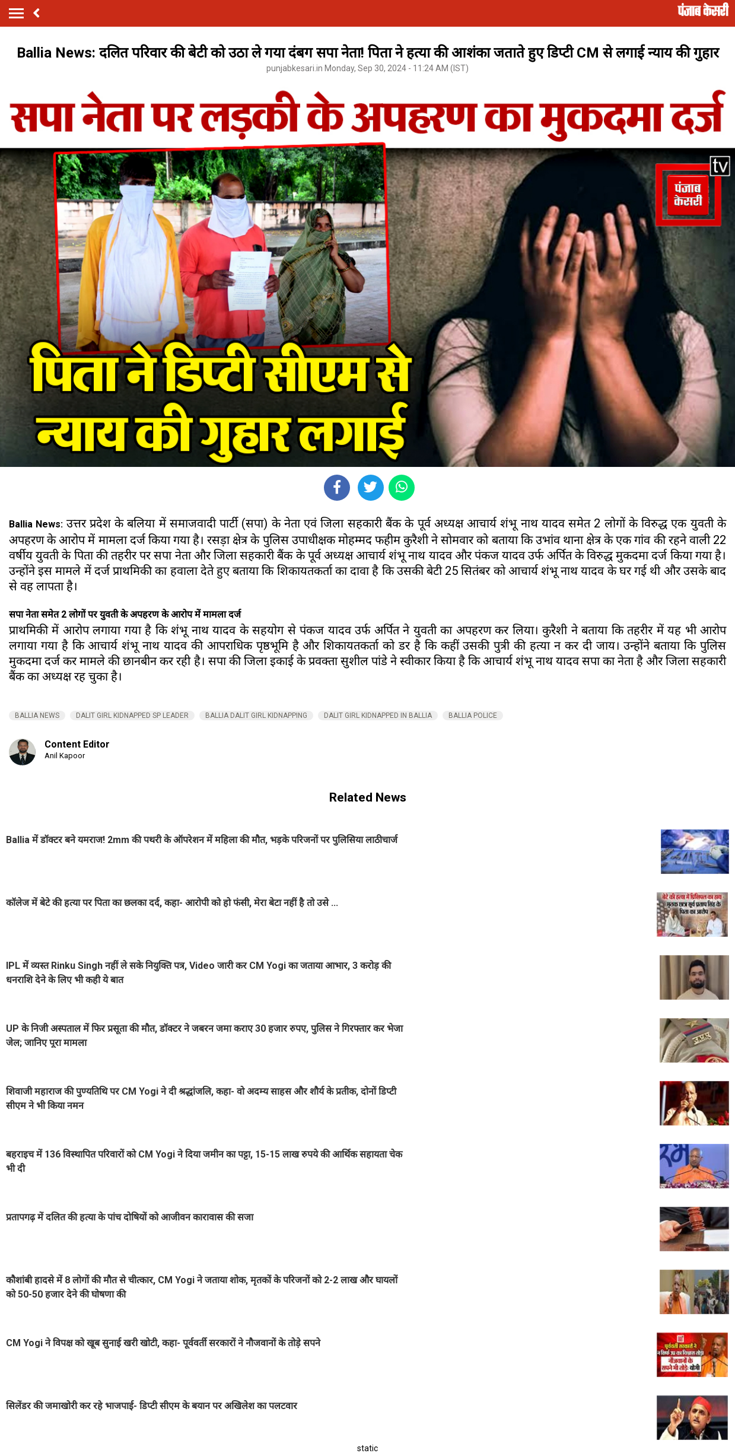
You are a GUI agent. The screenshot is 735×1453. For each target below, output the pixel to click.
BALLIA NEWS (37, 715)
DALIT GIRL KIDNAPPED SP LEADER (132, 715)
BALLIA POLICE (472, 715)
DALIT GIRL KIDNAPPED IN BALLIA (378, 715)
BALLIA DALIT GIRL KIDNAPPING (256, 715)
